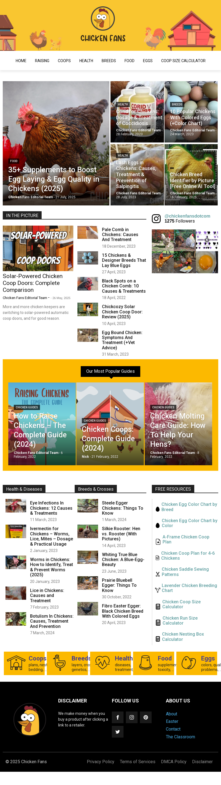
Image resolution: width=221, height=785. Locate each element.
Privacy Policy (100, 761)
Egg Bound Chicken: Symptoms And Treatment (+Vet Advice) (122, 340)
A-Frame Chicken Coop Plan (186, 540)
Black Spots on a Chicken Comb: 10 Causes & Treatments (124, 286)
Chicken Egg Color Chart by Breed (189, 507)
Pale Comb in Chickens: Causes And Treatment (120, 234)
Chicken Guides (27, 407)
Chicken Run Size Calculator (180, 621)
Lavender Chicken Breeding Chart (189, 588)
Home (21, 61)
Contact (173, 729)
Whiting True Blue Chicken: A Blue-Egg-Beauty (123, 559)
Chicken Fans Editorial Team (25, 298)
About (171, 714)
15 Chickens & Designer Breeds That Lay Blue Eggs (124, 260)
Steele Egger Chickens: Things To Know (122, 508)
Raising (42, 61)
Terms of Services (137, 761)
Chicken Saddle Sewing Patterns (185, 572)
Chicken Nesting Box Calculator (183, 637)
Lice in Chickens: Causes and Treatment (47, 595)
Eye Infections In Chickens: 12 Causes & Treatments (51, 508)
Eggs (148, 61)
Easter (172, 721)
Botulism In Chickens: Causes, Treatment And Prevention (52, 621)
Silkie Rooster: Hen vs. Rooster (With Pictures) (121, 533)
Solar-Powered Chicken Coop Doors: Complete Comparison (33, 283)
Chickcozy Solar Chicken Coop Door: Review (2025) (122, 311)
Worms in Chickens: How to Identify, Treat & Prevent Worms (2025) (51, 567)
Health (86, 61)
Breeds (109, 61)
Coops (64, 61)
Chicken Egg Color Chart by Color (189, 523)
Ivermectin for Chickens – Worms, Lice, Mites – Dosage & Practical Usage (51, 536)
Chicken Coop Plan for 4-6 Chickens (188, 556)
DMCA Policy (174, 761)
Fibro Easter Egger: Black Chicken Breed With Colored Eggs (122, 611)
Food (129, 61)
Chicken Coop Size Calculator (181, 604)
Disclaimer (202, 761)
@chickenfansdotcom (187, 216)
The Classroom (180, 736)
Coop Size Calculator (183, 61)
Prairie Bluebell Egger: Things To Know (119, 585)
